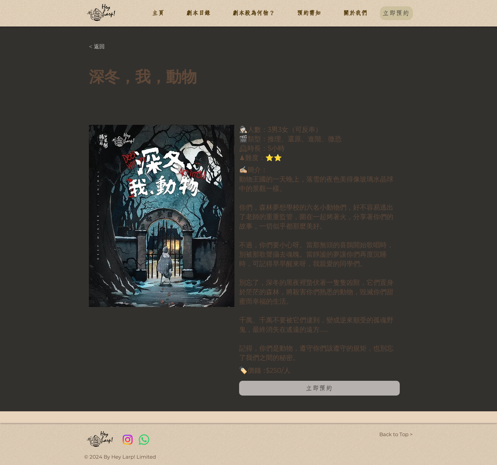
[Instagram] (127, 439)
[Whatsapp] (144, 439)
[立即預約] (396, 13)
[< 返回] (111, 46)
